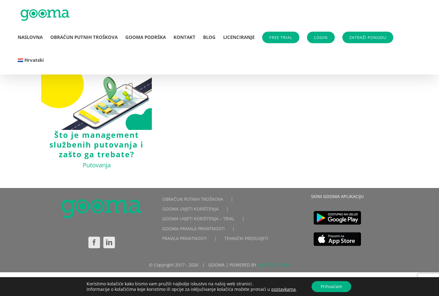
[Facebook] (94, 242)
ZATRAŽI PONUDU (367, 37)
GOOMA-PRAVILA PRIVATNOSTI (193, 229)
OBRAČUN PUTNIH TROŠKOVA (192, 199)
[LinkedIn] (109, 242)
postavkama (283, 289)
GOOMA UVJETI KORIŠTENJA (190, 209)
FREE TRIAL (280, 37)
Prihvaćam (331, 286)
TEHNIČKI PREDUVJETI (246, 238)
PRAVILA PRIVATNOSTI (184, 238)
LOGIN (321, 37)
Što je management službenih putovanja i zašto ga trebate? (96, 144)
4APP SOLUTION (274, 265)
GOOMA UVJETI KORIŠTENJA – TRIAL (198, 218)
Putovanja (97, 165)
